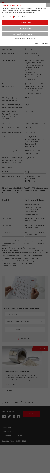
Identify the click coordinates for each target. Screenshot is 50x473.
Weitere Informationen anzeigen (25, 38)
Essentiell (8, 17)
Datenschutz (35, 43)
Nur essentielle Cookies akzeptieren (25, 34)
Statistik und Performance (22, 17)
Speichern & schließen (25, 28)
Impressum (44, 43)
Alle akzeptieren (25, 22)
